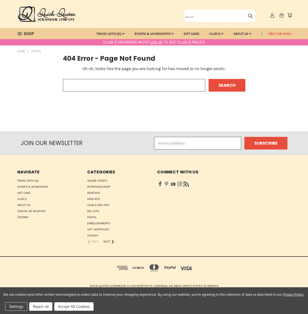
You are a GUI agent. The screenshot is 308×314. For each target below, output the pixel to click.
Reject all (41, 306)
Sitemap (22, 217)
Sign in (22, 211)
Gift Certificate (98, 229)
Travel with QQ (110, 34)
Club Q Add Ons (98, 205)
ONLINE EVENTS (97, 180)
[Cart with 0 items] (289, 15)
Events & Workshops (154, 34)
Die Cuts (93, 211)
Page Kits (93, 199)
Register (39, 211)
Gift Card (191, 34)
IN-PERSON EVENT (98, 186)
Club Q (216, 34)
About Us (242, 34)
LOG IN (156, 42)
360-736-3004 (279, 34)
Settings (16, 306)
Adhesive (93, 192)
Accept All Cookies (74, 306)
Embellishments (98, 223)
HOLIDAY (92, 235)
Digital (92, 217)
